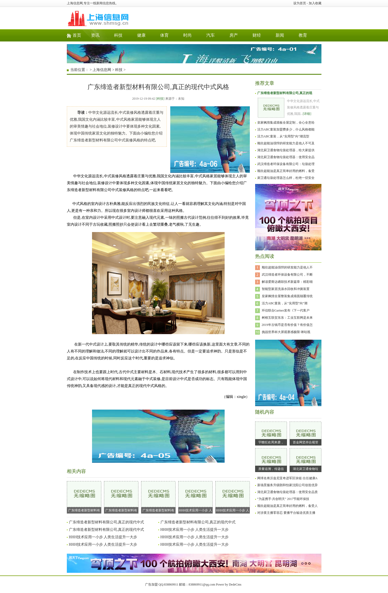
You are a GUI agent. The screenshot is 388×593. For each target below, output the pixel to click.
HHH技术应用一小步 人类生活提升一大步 (194, 530)
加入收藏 (315, 3)
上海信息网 (102, 70)
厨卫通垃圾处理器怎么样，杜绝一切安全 (286, 178)
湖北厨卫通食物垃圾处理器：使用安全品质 (287, 492)
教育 (303, 35)
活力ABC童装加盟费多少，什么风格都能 (286, 129)
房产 (233, 35)
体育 (164, 35)
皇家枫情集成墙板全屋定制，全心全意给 (286, 122)
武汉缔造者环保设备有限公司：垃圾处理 (286, 164)
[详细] (307, 114)
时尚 (187, 35)
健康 (141, 35)
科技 (118, 35)
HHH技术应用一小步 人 (195, 496)
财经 (256, 35)
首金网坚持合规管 (305, 442)
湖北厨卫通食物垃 (305, 469)
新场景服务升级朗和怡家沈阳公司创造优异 (287, 485)
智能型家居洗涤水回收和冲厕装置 (285, 289)
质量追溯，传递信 (271, 469)
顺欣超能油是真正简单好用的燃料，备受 (286, 171)
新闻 (280, 35)
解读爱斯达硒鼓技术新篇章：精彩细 (287, 282)
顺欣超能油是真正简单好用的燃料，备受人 (287, 506)
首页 (77, 35)
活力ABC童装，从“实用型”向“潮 (285, 303)
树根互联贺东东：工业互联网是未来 (287, 317)
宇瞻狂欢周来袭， (271, 442)
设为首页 (299, 3)
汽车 (210, 35)
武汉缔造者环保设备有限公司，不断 (287, 274)
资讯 (95, 35)
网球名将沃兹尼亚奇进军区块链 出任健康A (287, 478)
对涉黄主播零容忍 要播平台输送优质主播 (286, 513)
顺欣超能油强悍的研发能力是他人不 (287, 267)
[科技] (160, 98)
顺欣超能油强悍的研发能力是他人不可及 (286, 143)
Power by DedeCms (228, 584)
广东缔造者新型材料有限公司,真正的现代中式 (106, 522)
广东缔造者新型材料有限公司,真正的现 (284, 93)
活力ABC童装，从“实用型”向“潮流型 (283, 136)
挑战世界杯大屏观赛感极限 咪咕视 (286, 332)
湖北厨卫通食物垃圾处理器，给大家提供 (286, 150)
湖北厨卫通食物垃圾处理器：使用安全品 (286, 157)
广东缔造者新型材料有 (84, 496)
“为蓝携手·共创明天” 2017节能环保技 (283, 499)
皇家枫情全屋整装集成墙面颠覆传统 (287, 296)
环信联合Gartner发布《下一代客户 (286, 310)
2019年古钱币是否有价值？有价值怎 (287, 325)
